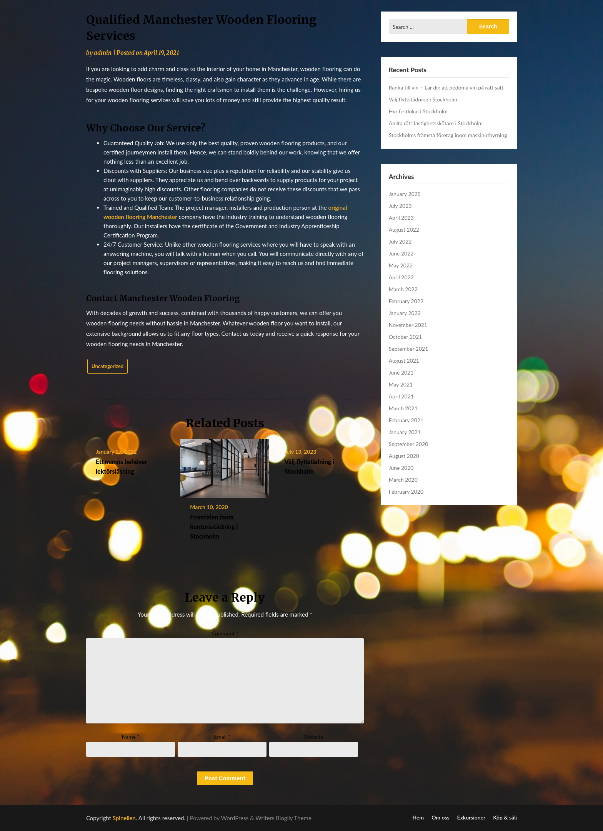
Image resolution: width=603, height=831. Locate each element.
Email (222, 736)
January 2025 (405, 194)
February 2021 (406, 420)
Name (131, 736)
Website (313, 736)
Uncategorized (107, 366)
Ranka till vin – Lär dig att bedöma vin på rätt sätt (446, 87)
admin (103, 52)
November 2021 (408, 325)
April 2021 (401, 396)
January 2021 (405, 432)
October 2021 (405, 336)
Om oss (440, 817)
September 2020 (408, 444)
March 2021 (403, 408)
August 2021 (404, 360)
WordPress (235, 817)
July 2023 (400, 205)
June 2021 (401, 372)
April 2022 (401, 277)
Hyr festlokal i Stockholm (418, 111)
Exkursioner (471, 817)
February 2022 (406, 301)
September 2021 (408, 348)
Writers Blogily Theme (283, 817)
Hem (418, 817)
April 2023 (401, 217)
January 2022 (405, 313)
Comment (225, 633)
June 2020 (401, 467)
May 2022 (401, 265)
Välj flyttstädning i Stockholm (423, 99)
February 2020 (406, 491)
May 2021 (401, 384)
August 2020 (404, 456)
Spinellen (124, 817)
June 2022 (401, 253)
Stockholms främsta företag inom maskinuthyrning (448, 135)
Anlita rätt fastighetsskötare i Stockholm (436, 123)
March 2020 (403, 479)
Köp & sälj (505, 817)
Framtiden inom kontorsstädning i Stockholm (214, 526)
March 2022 (403, 289)
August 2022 (404, 229)
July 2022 (400, 241)
